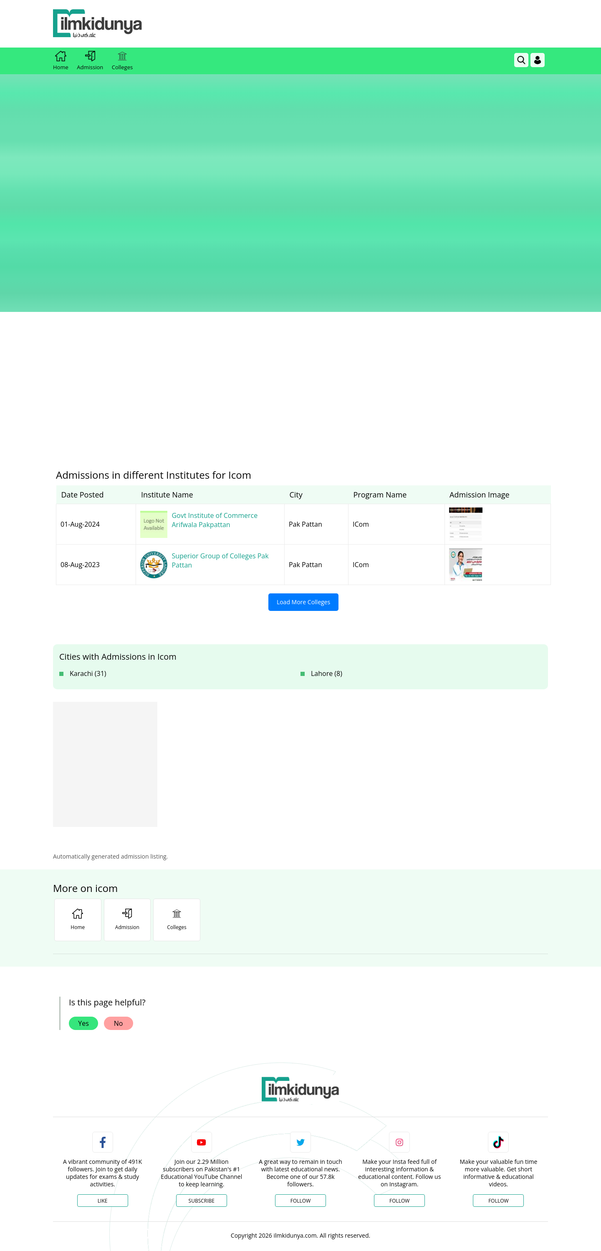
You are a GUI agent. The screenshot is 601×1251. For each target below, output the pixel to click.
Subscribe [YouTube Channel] (202, 1060)
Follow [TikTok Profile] (498, 1060)
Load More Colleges (303, 462)
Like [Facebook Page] (103, 1060)
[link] (521, 60)
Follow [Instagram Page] (399, 1060)
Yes (83, 883)
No (118, 883)
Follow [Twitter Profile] (300, 1060)
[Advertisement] (396, 24)
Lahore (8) (326, 533)
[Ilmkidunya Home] (99, 24)
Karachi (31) (88, 533)
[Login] (537, 60)
